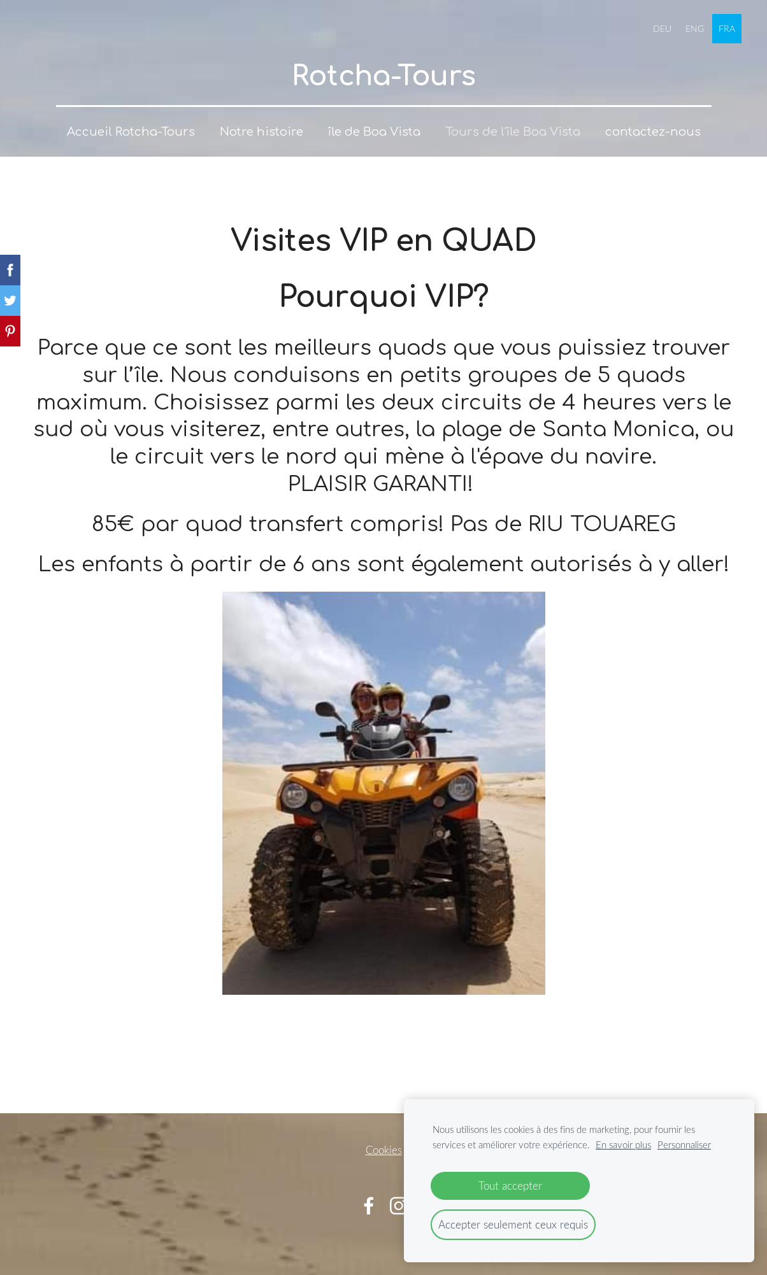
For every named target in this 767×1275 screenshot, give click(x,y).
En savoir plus (623, 1144)
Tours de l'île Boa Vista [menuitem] (512, 131)
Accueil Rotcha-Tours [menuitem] (131, 131)
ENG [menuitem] (694, 28)
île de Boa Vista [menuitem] (374, 131)
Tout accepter (510, 1185)
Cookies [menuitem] (384, 1150)
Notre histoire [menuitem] (261, 131)
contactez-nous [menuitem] (653, 131)
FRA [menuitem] (727, 28)
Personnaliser (684, 1144)
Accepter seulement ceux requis (513, 1224)
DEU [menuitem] (662, 28)
